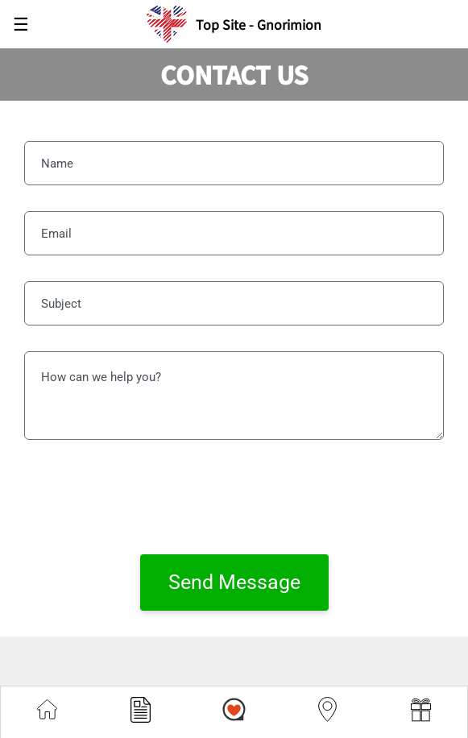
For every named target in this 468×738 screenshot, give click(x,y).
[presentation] (234, 497)
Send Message (234, 582)
